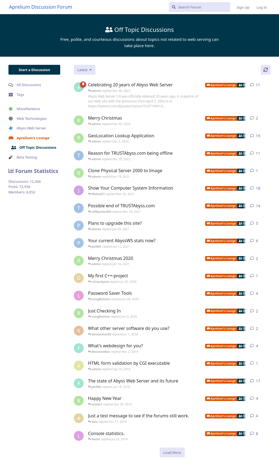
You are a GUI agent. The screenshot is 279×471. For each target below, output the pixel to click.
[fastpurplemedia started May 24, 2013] (79, 348)
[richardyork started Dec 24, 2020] (79, 261)
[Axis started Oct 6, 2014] (79, 418)
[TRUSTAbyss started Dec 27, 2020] (79, 208)
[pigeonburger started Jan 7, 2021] (79, 243)
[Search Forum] (199, 7)
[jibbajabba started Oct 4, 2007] (79, 190)
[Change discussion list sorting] (84, 70)
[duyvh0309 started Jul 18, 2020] (79, 278)
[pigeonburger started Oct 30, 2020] (79, 225)
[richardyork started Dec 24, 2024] (79, 120)
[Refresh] (266, 70)
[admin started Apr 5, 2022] (79, 87)
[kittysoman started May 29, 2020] (79, 331)
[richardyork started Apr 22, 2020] (79, 313)
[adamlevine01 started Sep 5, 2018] (79, 365)
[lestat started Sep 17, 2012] (79, 436)
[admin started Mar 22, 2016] (79, 383)
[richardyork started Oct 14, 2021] (79, 138)
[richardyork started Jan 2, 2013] (79, 401)
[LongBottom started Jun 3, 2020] (79, 295)
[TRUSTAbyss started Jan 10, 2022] (79, 155)
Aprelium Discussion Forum (40, 7)
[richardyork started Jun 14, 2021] (79, 173)
